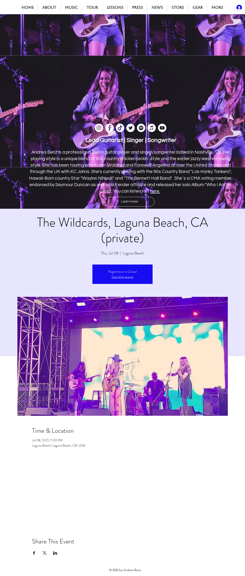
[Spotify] (141, 128)
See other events (122, 276)
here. (155, 191)
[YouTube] (162, 128)
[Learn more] (130, 202)
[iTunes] (151, 128)
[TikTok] (120, 128)
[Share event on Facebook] (34, 553)
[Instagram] (99, 128)
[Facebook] (109, 128)
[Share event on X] (45, 553)
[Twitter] (130, 128)
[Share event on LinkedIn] (55, 553)
